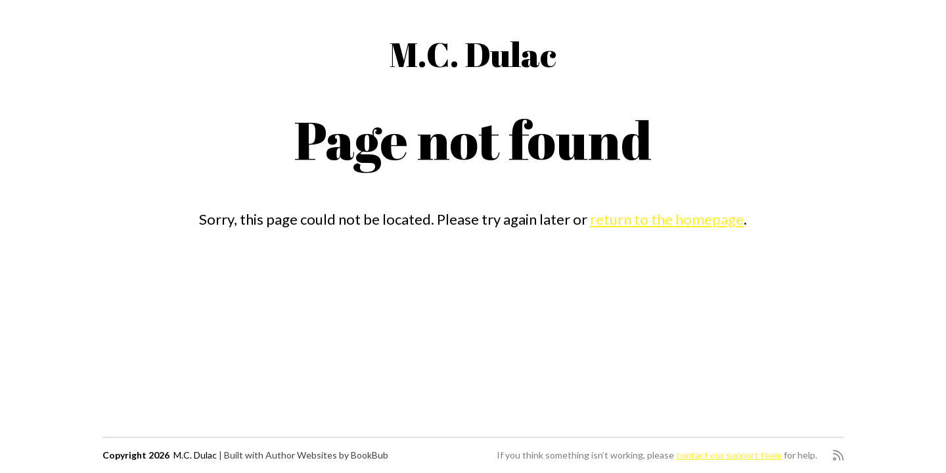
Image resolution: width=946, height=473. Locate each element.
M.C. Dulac (473, 54)
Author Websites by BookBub (326, 455)
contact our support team (729, 455)
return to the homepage (667, 219)
